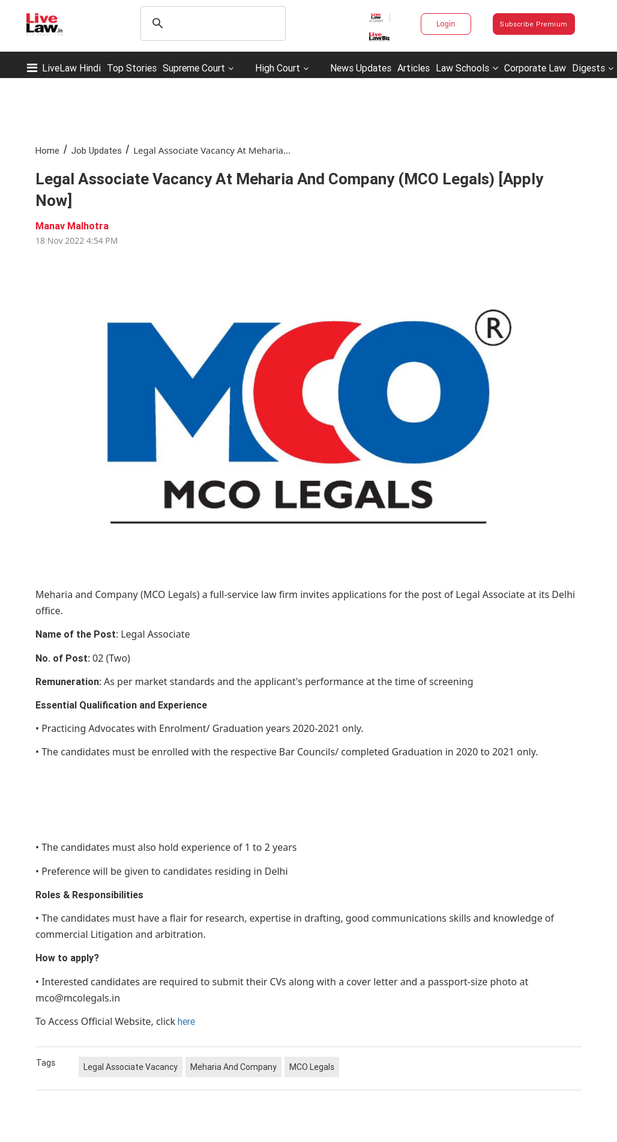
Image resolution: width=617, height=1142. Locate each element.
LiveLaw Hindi (71, 68)
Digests (588, 68)
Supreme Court (194, 68)
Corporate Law (535, 68)
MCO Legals (311, 1067)
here (186, 1021)
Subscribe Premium (533, 24)
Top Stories (132, 68)
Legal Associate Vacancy (130, 1067)
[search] (211, 23)
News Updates (360, 68)
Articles (413, 68)
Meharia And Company (233, 1067)
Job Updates (96, 150)
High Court (277, 68)
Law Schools (467, 68)
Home (47, 150)
